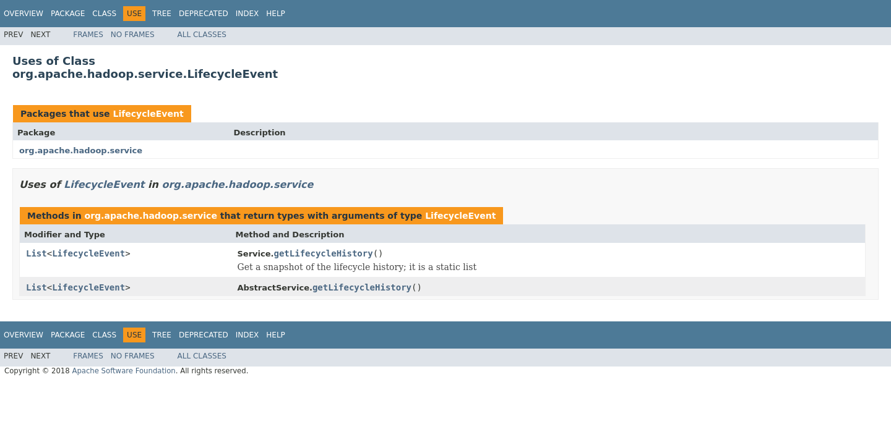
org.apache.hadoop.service (80, 150)
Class (104, 13)
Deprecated (203, 13)
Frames (88, 34)
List (36, 253)
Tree (161, 13)
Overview (23, 13)
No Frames (133, 34)
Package (68, 13)
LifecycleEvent (148, 114)
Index (247, 13)
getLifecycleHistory (322, 253)
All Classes (202, 34)
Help (275, 13)
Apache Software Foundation (123, 371)
